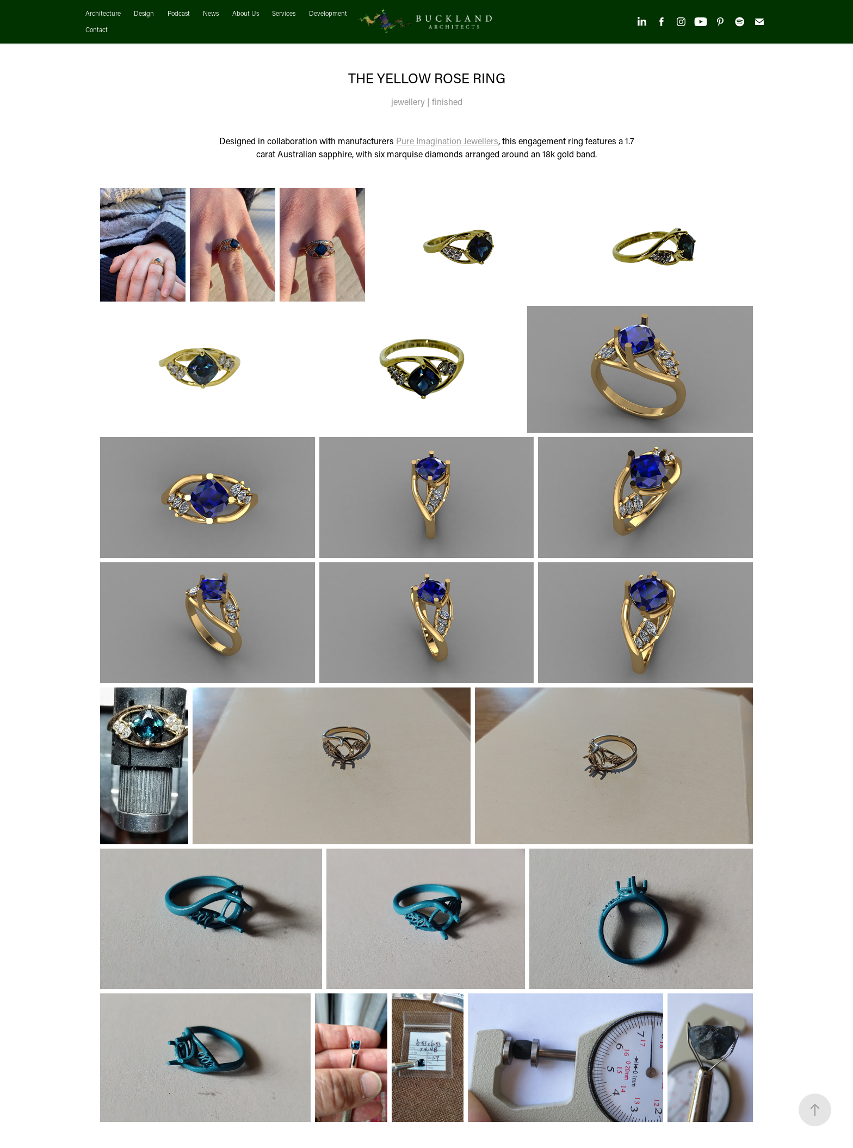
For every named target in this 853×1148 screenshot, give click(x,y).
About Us (245, 13)
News (211, 13)
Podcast (179, 13)
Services (283, 13)
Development (328, 13)
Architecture (103, 13)
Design (144, 13)
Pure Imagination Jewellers (447, 140)
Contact (96, 30)
